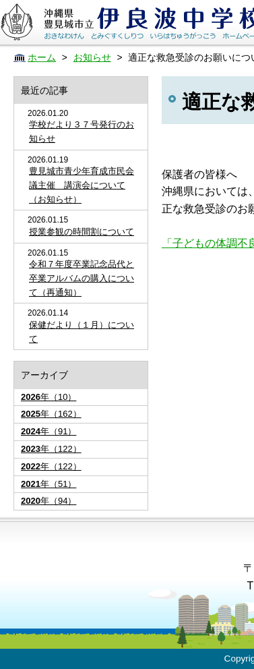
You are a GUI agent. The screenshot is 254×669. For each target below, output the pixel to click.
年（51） (48, 484)
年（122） (51, 449)
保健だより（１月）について (81, 332)
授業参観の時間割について (81, 232)
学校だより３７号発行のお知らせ (81, 131)
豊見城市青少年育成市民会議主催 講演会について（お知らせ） (81, 185)
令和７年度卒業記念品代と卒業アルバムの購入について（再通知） (81, 278)
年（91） (48, 431)
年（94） (48, 501)
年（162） (51, 414)
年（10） (48, 397)
